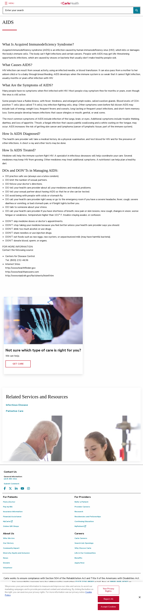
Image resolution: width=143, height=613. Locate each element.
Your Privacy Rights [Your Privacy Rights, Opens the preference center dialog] (108, 591)
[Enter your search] (71, 10)
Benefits (78, 558)
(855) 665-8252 (119, 582)
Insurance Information (12, 511)
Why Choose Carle (83, 548)
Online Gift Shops (11, 526)
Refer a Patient (81, 502)
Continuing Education (84, 521)
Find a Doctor (9, 502)
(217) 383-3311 (72, 477)
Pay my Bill (7, 507)
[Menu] (6, 3)
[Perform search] (136, 10)
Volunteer (7, 567)
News (5, 558)
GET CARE (18, 363)
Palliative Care (14, 411)
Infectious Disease (17, 405)
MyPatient (80, 526)
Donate (6, 563)
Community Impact (11, 548)
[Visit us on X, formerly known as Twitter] (10, 489)
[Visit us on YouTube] (22, 489)
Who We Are (9, 538)
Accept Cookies (108, 608)
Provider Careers (82, 507)
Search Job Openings (84, 543)
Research (79, 511)
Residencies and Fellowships (88, 516)
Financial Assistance (12, 516)
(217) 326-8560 (84, 582)
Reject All (108, 601)
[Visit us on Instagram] (28, 489)
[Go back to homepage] (70, 3)
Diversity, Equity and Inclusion (16, 553)
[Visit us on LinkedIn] (16, 489)
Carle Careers (81, 538)
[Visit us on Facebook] (5, 489)
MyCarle (8, 521)
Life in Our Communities (85, 553)
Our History (8, 543)
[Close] (139, 599)
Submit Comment (11, 483)
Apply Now (79, 563)
